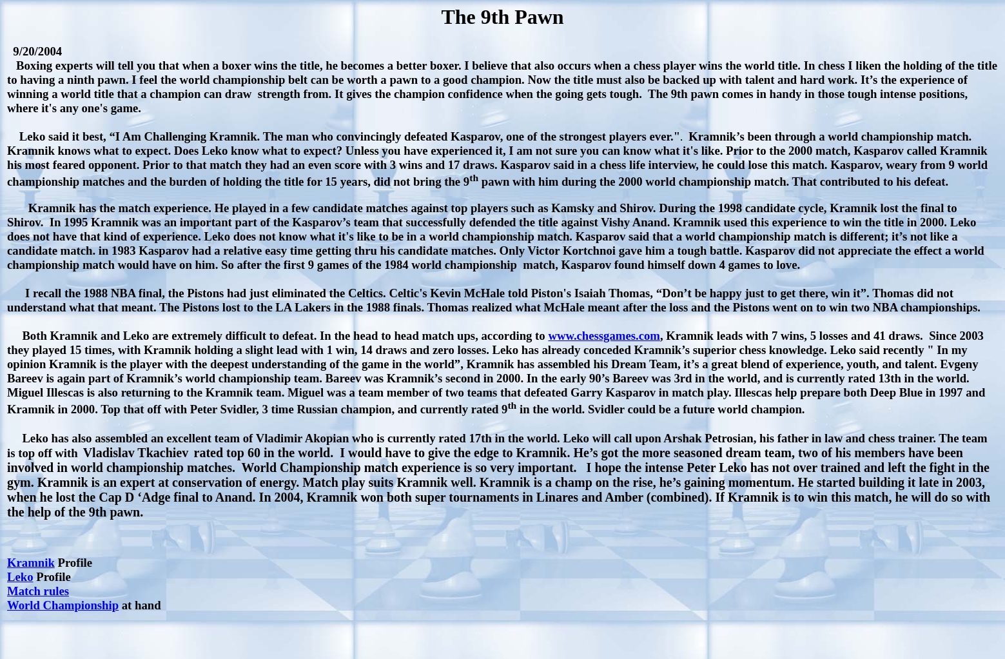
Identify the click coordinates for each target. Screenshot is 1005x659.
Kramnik (31, 562)
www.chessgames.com (604, 335)
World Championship (63, 605)
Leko (20, 577)
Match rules (38, 591)
